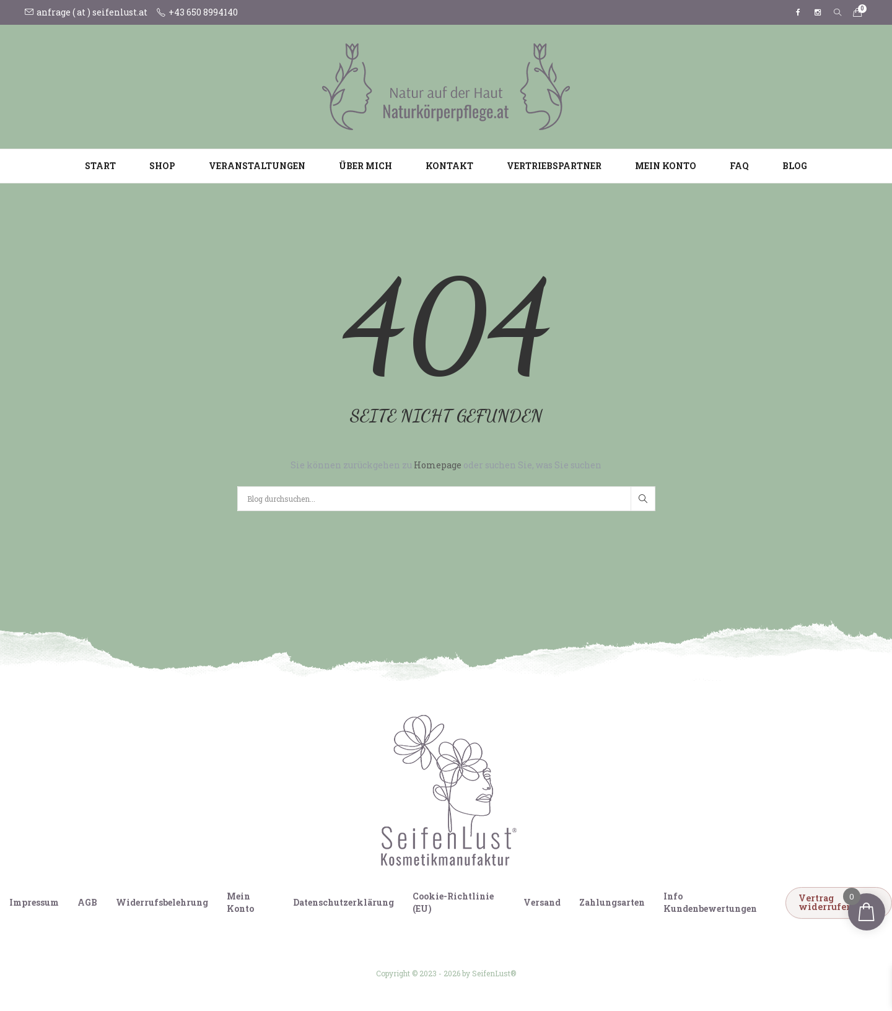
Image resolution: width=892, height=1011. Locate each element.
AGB (87, 902)
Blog (794, 166)
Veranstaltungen (257, 166)
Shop (162, 166)
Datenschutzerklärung (343, 902)
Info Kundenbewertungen (710, 902)
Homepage (438, 465)
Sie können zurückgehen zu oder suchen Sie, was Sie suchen (446, 465)
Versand (542, 902)
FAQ (739, 166)
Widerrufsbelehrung (162, 902)
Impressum (34, 902)
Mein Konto (665, 166)
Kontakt (449, 166)
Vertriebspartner (554, 166)
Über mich (365, 166)
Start (100, 166)
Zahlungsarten (612, 902)
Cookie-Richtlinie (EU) (453, 902)
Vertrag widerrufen (825, 902)
